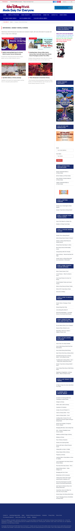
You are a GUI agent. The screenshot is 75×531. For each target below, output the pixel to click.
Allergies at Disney (60, 401)
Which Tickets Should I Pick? (62, 271)
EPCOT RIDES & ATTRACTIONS (63, 175)
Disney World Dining (8, 38)
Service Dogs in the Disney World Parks (64, 494)
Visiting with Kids (36, 14)
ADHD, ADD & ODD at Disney (62, 404)
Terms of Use (59, 515)
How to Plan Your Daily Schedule (63, 343)
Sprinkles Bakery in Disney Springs (12, 77)
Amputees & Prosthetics (61, 407)
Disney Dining (63, 14)
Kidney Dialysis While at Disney (63, 452)
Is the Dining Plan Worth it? (62, 309)
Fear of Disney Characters (61, 439)
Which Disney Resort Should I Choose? (64, 238)
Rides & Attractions (13, 14)
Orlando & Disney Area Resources (33, 515)
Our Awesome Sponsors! (8, 517)
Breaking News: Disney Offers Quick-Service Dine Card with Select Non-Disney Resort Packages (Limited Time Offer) (40, 54)
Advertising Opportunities (14, 515)
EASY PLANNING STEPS (25, 18)
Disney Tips (46, 14)
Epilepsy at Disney (60, 437)
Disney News (33, 38)
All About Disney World (9, 18)
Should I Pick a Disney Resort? (62, 235)
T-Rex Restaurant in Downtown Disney (39, 77)
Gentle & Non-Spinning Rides (62, 442)
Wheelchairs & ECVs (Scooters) (63, 475)
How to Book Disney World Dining (63, 350)
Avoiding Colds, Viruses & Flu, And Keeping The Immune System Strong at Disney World (64, 419)
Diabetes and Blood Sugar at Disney (64, 434)
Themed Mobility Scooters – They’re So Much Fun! (21, 1)
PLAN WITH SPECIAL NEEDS (40, 18)
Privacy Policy (51, 515)
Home (4, 14)
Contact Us (54, 14)
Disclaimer (44, 515)
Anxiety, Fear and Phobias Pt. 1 (63, 410)
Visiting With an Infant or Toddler (63, 449)
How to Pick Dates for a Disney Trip (63, 221)
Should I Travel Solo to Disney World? (64, 209)
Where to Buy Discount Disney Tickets (64, 286)
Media (23, 515)
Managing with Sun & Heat (62, 472)
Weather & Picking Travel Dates (63, 224)
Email (57, 147)
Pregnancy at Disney (60, 454)
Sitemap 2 (34, 517)
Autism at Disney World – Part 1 (63, 412)
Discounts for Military (60, 291)
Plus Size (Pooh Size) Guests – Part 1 (64, 465)
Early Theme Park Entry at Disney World (64, 353)
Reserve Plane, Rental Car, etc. (63, 328)
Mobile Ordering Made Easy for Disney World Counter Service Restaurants (13, 53)
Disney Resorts (25, 14)
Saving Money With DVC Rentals (63, 251)
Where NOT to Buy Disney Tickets (63, 289)
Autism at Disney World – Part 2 (63, 415)
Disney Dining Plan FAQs (61, 307)
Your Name (58, 153)
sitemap (29, 517)
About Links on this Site (20, 517)
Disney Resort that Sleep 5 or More (63, 244)
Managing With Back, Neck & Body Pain (64, 427)
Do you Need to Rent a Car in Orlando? (64, 325)
